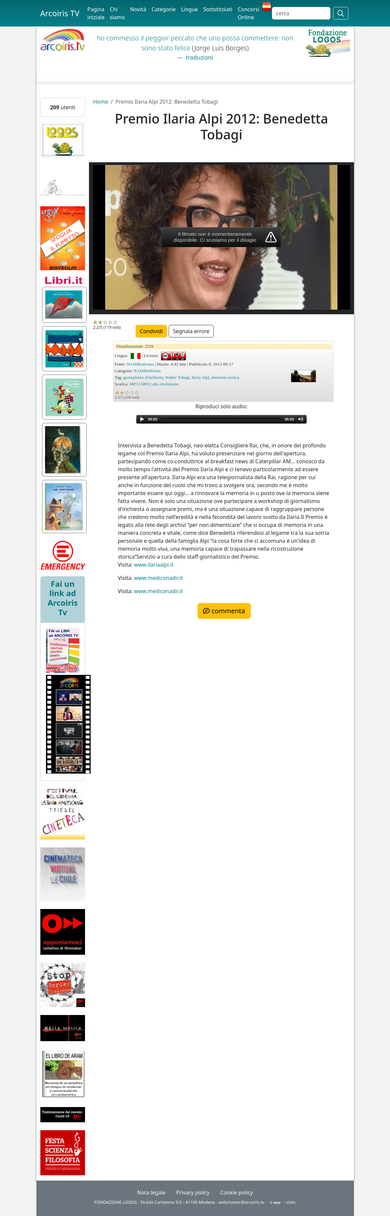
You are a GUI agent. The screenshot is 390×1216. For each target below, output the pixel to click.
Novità (138, 9)
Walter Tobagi (177, 377)
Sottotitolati (217, 9)
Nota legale (151, 1192)
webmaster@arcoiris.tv (241, 1202)
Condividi (151, 331)
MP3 (134, 383)
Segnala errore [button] (191, 331)
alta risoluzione (165, 383)
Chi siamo (117, 13)
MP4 (145, 383)
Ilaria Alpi (200, 377)
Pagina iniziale (96, 13)
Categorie (164, 9)
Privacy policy (192, 1192)
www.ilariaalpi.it (154, 564)
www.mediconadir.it (158, 578)
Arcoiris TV (60, 13)
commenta (224, 610)
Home (100, 101)
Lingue (189, 9)
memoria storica (225, 377)
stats (291, 1202)
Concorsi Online (248, 13)
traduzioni (198, 57)
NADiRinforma (140, 364)
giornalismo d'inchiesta (143, 377)
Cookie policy (236, 1192)
